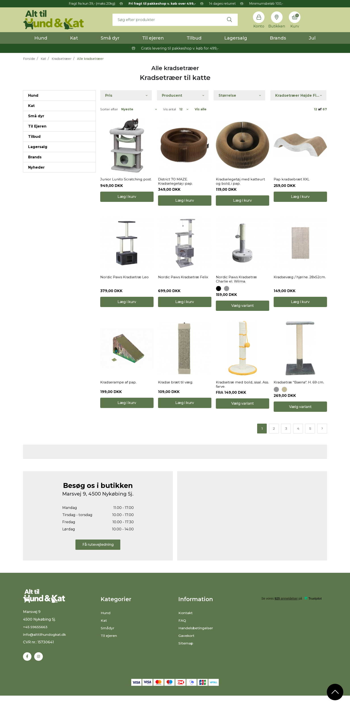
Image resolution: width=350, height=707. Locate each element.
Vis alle (200, 109)
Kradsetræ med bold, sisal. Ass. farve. (242, 395)
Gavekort (186, 647)
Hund (40, 38)
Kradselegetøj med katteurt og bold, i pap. (241, 185)
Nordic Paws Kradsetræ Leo (124, 284)
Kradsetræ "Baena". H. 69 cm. (299, 393)
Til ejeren (153, 38)
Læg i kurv (126, 204)
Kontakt (185, 625)
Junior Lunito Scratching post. (127, 183)
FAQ (182, 632)
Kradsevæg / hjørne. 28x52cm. (291, 286)
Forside (29, 59)
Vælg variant (242, 313)
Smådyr (108, 640)
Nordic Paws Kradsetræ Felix (183, 284)
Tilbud (194, 38)
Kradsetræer (61, 59)
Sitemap (186, 655)
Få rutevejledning (98, 556)
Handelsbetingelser (196, 640)
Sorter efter (109, 109)
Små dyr (110, 38)
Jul (312, 38)
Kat (74, 38)
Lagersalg (235, 38)
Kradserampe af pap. (118, 393)
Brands (278, 38)
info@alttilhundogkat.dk (45, 648)
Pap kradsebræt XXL (292, 183)
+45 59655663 (35, 640)
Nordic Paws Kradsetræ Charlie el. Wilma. (236, 286)
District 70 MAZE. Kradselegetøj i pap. (175, 185)
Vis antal (169, 109)
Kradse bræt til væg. (176, 393)
